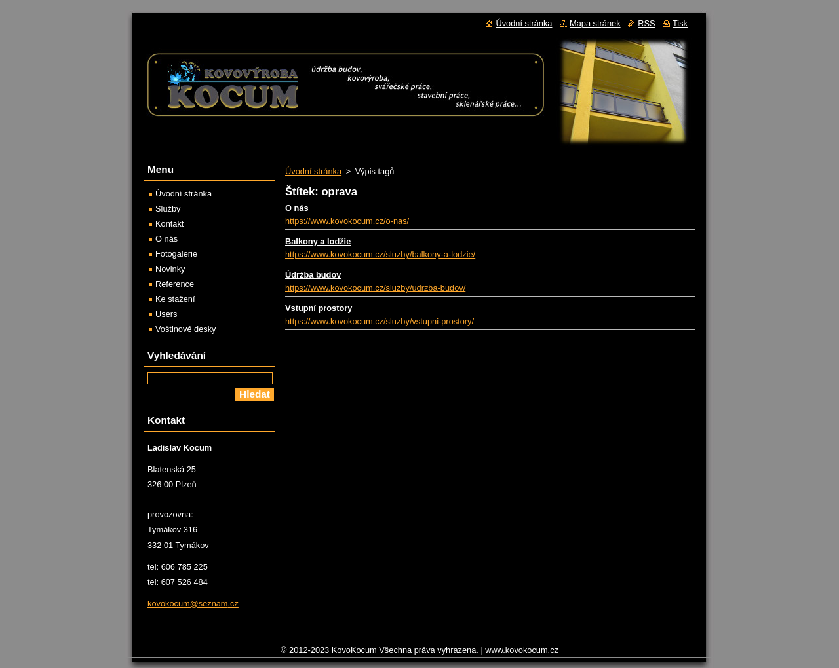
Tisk (680, 23)
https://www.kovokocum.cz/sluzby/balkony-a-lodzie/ (380, 254)
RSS (646, 23)
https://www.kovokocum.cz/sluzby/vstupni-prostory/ (379, 321)
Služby (167, 208)
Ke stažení (175, 299)
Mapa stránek (595, 23)
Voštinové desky (185, 329)
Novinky (170, 269)
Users (166, 314)
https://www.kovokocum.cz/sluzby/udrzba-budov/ (375, 288)
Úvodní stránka (313, 171)
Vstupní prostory (318, 308)
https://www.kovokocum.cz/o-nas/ (347, 221)
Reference (174, 284)
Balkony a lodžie (318, 241)
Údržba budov (313, 275)
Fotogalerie (176, 254)
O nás (297, 208)
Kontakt (169, 224)
